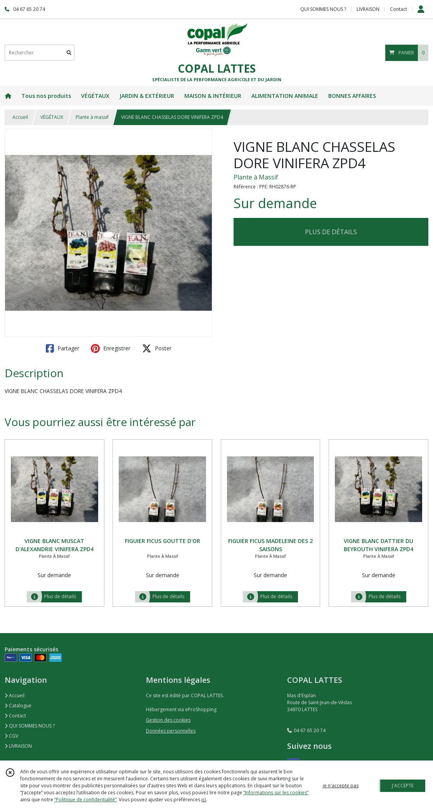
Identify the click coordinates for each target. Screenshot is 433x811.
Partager (62, 348)
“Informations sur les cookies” (275, 792)
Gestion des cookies (168, 720)
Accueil (20, 117)
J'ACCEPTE (403, 785)
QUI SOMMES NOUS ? (30, 725)
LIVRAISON (18, 746)
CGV (11, 736)
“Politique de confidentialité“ (85, 799)
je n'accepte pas (341, 785)
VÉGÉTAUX (51, 117)
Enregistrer (110, 348)
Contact (398, 9)
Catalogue (18, 705)
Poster (156, 348)
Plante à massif (92, 117)
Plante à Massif (256, 177)
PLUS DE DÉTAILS (331, 232)
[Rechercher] (69, 52)
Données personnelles (171, 730)
